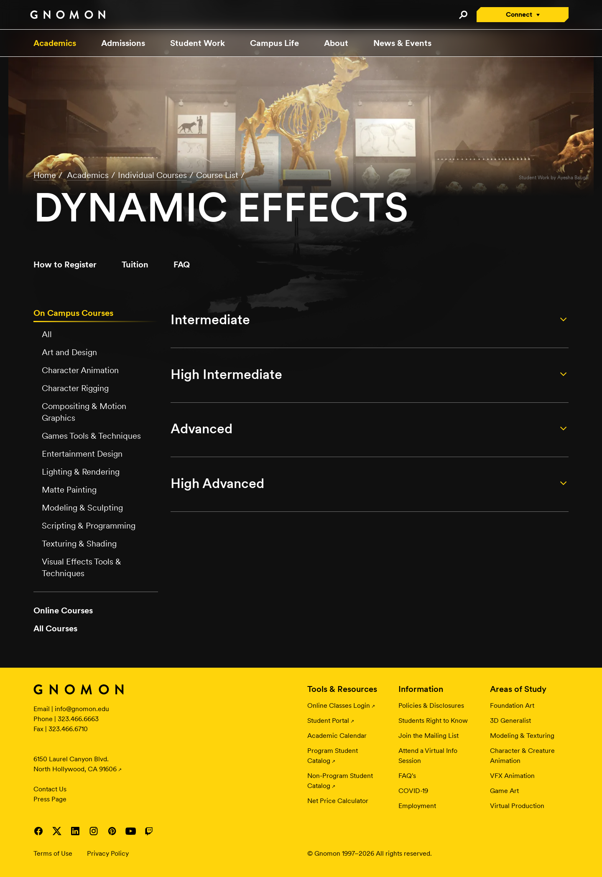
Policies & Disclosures (431, 705)
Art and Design (69, 352)
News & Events (402, 43)
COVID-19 (413, 791)
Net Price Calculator (337, 801)
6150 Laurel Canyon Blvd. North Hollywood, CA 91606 (75, 764)
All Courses (55, 628)
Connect (519, 14)
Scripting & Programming (88, 526)
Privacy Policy (108, 853)
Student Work (197, 43)
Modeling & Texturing (522, 736)
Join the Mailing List (428, 736)
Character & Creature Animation (522, 756)
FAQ (181, 264)
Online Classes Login (338, 705)
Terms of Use (52, 853)
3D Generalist (510, 720)
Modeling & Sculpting (82, 508)
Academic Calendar (337, 736)
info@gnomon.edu (82, 709)
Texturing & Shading (79, 544)
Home (44, 175)
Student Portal (328, 720)
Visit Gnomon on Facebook (38, 831)
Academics (54, 43)
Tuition (135, 264)
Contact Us (49, 789)
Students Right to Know (433, 720)
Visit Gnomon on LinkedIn (75, 831)
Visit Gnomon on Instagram (93, 831)
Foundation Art (512, 705)
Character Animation (80, 370)
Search (463, 14)
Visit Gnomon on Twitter (57, 831)
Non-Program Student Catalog (340, 781)
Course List (217, 175)
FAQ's (407, 776)
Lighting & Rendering (81, 472)
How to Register (65, 264)
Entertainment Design (82, 454)
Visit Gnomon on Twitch (149, 831)
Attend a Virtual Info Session (427, 756)
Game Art (504, 791)
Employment (417, 806)
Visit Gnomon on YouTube (130, 831)
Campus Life (274, 43)
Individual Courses (152, 175)
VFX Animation (512, 776)
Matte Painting (69, 490)
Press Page (49, 799)
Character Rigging (75, 388)
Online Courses (63, 610)
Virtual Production (517, 806)
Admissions (123, 43)
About (336, 43)
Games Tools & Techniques (91, 436)
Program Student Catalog (332, 756)
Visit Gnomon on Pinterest (112, 831)
